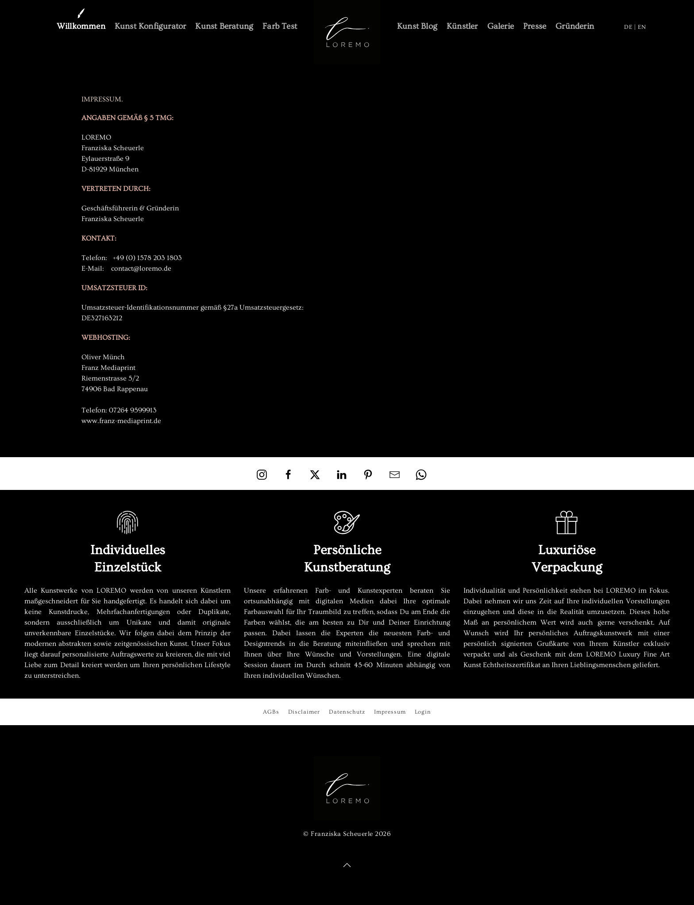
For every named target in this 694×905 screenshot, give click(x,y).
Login (423, 711)
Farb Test (279, 26)
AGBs (271, 711)
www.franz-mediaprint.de (121, 421)
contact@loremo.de (141, 268)
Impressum (389, 711)
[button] (347, 865)
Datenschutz (347, 711)
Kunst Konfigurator (150, 26)
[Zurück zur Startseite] (347, 32)
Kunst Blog (417, 26)
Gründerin (574, 26)
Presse (534, 26)
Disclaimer (304, 711)
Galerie (500, 26)
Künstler (462, 26)
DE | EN (635, 26)
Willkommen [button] (81, 26)
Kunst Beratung (224, 26)
